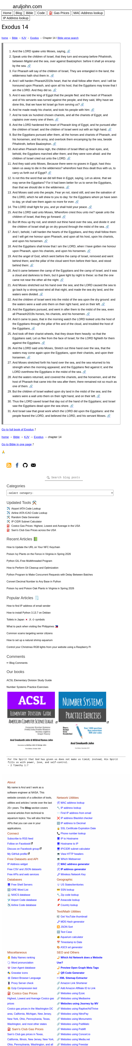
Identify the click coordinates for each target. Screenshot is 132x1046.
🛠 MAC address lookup (70, 804)
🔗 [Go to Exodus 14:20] (62, 280)
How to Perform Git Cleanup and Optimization (32, 569)
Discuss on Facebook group (23, 850)
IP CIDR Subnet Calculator (26, 522)
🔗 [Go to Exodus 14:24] (33, 328)
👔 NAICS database (18, 896)
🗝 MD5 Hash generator (70, 923)
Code (41, 13)
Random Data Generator (25, 518)
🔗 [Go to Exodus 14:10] (68, 158)
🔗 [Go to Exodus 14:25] (43, 343)
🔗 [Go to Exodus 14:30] (71, 405)
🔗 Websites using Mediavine (73, 999)
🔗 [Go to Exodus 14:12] (67, 187)
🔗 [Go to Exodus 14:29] (98, 396)
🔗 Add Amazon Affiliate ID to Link (76, 989)
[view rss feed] (9, 466)
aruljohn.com (27, 6)
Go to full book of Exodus (18, 429)
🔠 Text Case (64, 933)
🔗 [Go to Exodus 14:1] (68, 51)
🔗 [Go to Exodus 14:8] (109, 129)
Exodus (34, 38)
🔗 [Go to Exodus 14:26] (28, 357)
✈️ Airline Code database (21, 906)
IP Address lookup (15, 18)
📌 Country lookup (67, 906)
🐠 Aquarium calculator (70, 938)
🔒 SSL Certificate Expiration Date (76, 829)
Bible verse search (68, 38)
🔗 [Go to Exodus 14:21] (41, 294)
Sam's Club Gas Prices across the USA (33, 531)
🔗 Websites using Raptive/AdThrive (77, 1010)
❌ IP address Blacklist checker (75, 819)
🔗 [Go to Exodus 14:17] (46, 241)
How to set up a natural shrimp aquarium (30, 641)
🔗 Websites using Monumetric (74, 1020)
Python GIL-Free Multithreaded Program (29, 562)
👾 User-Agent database (21, 969)
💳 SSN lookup (65, 891)
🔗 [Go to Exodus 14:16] (107, 226)
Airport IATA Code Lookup (26, 510)
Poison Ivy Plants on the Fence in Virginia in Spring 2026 (39, 555)
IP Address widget (17, 865)
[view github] (25, 466)
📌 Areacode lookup (68, 901)
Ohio (22, 1020)
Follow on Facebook (18, 845)
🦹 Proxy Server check (20, 984)
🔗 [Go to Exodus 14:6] (92, 109)
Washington (14, 1025)
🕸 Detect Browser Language (24, 979)
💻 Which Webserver (69, 860)
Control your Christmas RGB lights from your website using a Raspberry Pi (49, 648)
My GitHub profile (17, 855)
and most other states (34, 1025)
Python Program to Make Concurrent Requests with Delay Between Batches (50, 576)
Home (7, 13)
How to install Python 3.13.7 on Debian (29, 614)
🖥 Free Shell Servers (19, 886)
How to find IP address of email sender (28, 607)
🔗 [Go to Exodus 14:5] (82, 104)
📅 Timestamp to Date (69, 943)
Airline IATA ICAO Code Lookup (29, 514)
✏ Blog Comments (17, 664)
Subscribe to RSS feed (20, 839)
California (19, 1015)
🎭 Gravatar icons (17, 974)
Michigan (31, 1015)
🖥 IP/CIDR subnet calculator (73, 850)
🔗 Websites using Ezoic (71, 994)
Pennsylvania (33, 1020)
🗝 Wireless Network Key (71, 875)
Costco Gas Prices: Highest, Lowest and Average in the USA (45, 527)
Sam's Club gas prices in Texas (25, 1035)
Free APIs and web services (23, 875)
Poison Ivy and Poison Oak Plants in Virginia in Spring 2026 (40, 589)
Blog (19, 13)
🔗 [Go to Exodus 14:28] (31, 386)
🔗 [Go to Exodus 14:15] (64, 216)
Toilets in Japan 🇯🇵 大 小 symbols (26, 620)
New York (12, 1020)
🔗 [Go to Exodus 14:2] (29, 65)
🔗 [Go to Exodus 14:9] (54, 143)
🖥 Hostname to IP (67, 845)
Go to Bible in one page (17, 444)
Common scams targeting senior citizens (30, 634)
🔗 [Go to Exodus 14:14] (90, 207)
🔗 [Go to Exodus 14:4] (54, 90)
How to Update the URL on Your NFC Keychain (33, 548)
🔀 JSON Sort (65, 928)
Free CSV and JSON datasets (24, 870)
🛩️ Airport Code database (22, 901)
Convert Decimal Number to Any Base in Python (34, 582)
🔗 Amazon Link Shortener (72, 984)
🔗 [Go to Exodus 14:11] (49, 172)
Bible (29, 13)
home (5, 38)
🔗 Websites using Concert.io (73, 1035)
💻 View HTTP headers (70, 855)
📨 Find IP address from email (74, 814)
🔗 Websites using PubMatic (73, 1025)
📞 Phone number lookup (71, 834)
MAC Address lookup (88, 13)
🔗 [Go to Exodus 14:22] (103, 304)
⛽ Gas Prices (59, 13)
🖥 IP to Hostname (67, 839)
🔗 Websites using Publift (71, 1030)
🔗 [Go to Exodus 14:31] (108, 415)
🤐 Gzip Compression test (22, 989)
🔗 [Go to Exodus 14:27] (84, 371)
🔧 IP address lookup (69, 809)
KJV (24, 38)
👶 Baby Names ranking (21, 958)
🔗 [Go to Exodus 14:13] (77, 201)
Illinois (22, 1040)
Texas (46, 1020)
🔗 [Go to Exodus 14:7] (56, 119)
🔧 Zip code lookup (68, 896)
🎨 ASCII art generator (70, 948)
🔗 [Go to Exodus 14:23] (88, 314)
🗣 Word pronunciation (20, 964)
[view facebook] (17, 466)
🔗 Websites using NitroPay (72, 1015)
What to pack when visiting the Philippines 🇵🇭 (32, 627)
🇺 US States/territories (70, 886)
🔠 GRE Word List (17, 891)
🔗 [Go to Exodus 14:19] (31, 265)
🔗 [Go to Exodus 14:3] (52, 75)
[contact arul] (33, 466)
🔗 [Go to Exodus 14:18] (89, 251)
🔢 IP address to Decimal (71, 824)
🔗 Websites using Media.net (73, 1040)
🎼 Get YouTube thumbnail (72, 918)
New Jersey (44, 1015)
